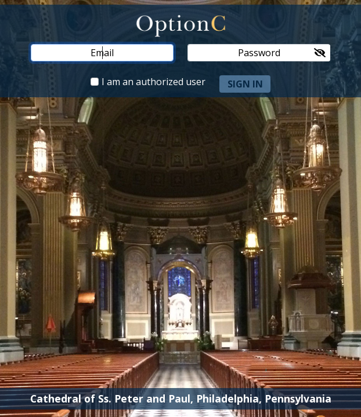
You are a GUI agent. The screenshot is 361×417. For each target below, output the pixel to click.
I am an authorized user (153, 81)
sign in (245, 84)
